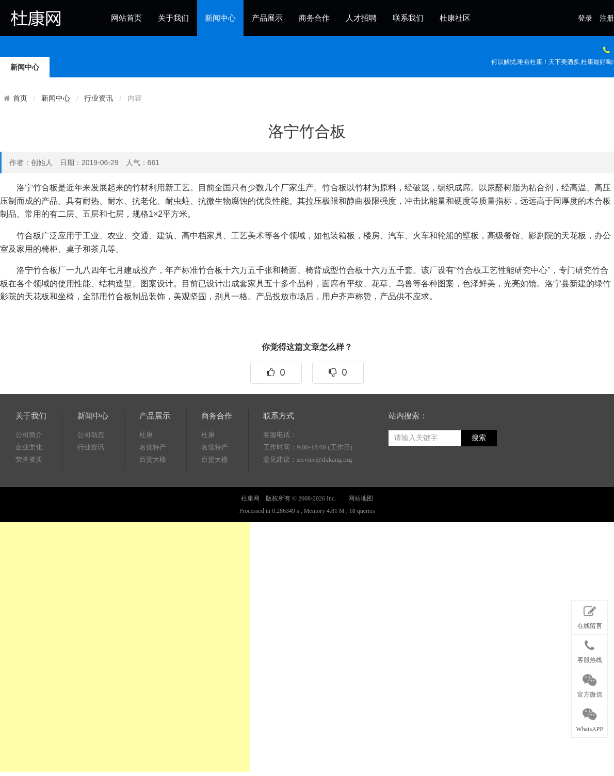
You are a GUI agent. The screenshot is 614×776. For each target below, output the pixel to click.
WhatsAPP (589, 718)
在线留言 (589, 615)
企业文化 (28, 483)
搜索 (479, 473)
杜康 (146, 470)
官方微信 (589, 684)
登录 (585, 18)
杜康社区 (455, 18)
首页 (20, 98)
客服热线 (589, 650)
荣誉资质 (28, 495)
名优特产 (152, 483)
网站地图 (360, 534)
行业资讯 (98, 98)
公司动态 (90, 470)
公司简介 (28, 470)
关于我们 (173, 18)
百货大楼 (152, 495)
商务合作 (314, 18)
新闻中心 (220, 18)
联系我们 (408, 18)
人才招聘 (361, 18)
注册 (607, 18)
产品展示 (267, 18)
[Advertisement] (125, 647)
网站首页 (126, 18)
